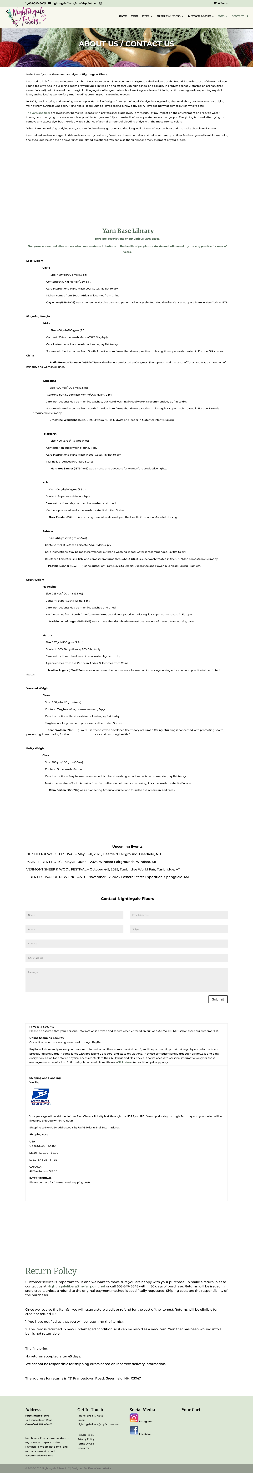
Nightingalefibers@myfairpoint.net (76, 1286)
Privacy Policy (85, 1439)
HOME (123, 16)
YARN (134, 16)
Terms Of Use (85, 1443)
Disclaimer (84, 1448)
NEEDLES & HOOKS (169, 16)
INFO (221, 16)
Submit (218, 999)
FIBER (146, 16)
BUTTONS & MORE (199, 16)
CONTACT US (240, 16)
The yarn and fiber (38, 112)
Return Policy (85, 1434)
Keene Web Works (99, 1468)
